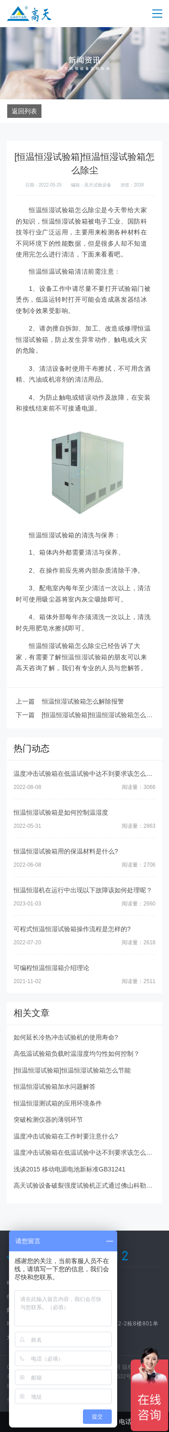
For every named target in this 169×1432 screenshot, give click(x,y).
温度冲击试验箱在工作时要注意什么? (66, 1136)
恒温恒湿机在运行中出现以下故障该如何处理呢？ (83, 890)
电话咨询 (127, 1422)
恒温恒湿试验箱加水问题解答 (55, 1086)
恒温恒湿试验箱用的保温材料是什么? (66, 851)
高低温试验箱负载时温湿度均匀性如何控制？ (77, 1053)
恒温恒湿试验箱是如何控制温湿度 (61, 812)
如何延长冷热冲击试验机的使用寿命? (66, 1037)
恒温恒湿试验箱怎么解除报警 (83, 701)
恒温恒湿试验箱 (85, 657)
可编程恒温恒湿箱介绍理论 (51, 967)
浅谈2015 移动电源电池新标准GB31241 (69, 1169)
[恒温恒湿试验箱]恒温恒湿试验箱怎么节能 (72, 1070)
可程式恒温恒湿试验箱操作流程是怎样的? (72, 929)
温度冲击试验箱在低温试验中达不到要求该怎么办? (85, 773)
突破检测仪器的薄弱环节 (48, 1119)
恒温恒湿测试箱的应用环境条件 (58, 1103)
